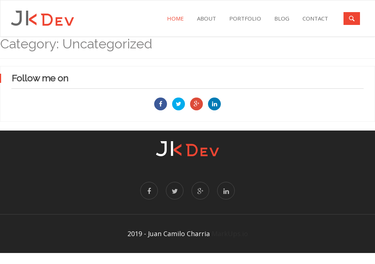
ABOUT (206, 18)
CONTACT (315, 18)
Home (175, 18)
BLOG (281, 18)
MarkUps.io (230, 233)
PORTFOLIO (245, 18)
